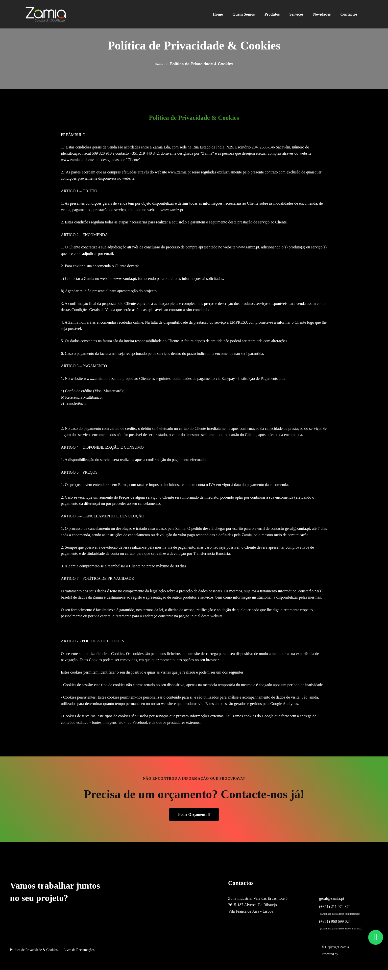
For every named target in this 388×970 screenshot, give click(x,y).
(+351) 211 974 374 (335, 906)
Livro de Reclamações (79, 950)
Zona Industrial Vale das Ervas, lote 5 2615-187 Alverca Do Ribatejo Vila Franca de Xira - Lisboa (258, 904)
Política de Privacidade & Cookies (34, 950)
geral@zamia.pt (331, 898)
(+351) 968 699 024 (335, 921)
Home (159, 64)
